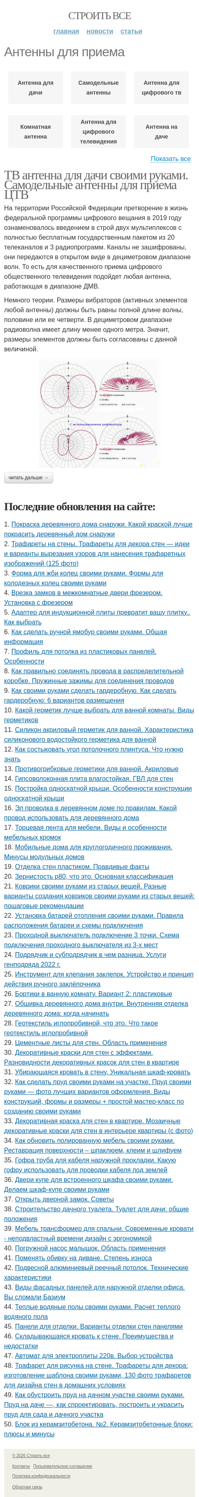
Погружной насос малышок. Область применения (90, 1248)
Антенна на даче (161, 131)
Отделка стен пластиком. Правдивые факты (82, 866)
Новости (100, 31)
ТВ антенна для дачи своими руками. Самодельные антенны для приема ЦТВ (96, 185)
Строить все (99, 16)
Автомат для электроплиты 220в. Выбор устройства (94, 1355)
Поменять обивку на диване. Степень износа (83, 1257)
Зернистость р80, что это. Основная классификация (94, 876)
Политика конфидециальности (41, 1476)
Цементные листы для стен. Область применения (91, 1042)
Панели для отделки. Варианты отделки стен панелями (99, 1326)
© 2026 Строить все (31, 1455)
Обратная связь (27, 1487)
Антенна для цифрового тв (161, 87)
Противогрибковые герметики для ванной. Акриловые (97, 768)
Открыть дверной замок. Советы (64, 1199)
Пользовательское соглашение (63, 1466)
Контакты (21, 1466)
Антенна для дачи (36, 87)
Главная (66, 31)
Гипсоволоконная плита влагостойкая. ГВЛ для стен (94, 778)
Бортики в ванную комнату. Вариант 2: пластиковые (93, 993)
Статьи (131, 31)
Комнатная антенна (35, 131)
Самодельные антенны (98, 87)
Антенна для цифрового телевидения (98, 132)
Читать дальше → (29, 478)
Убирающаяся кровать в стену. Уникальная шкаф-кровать (102, 1072)
